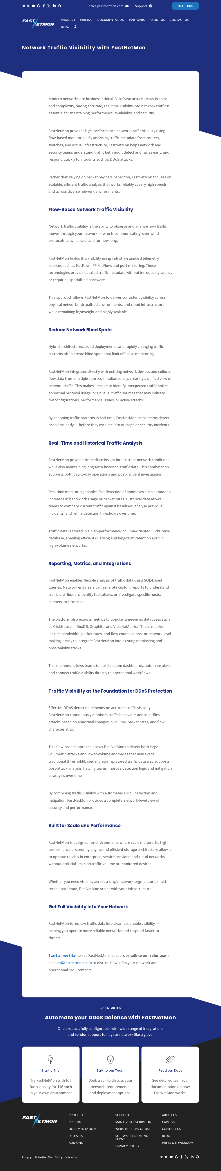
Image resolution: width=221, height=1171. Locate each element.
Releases (76, 1136)
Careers (168, 1122)
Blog (65, 27)
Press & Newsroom (178, 1143)
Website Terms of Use (132, 1129)
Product (68, 20)
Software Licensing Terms (131, 1137)
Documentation (110, 20)
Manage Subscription (133, 1122)
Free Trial (185, 6)
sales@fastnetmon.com (106, 6)
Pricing (86, 20)
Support (141, 6)
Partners (137, 20)
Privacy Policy (127, 1146)
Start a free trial (62, 955)
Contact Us (179, 20)
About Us (157, 20)
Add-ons (76, 1143)
